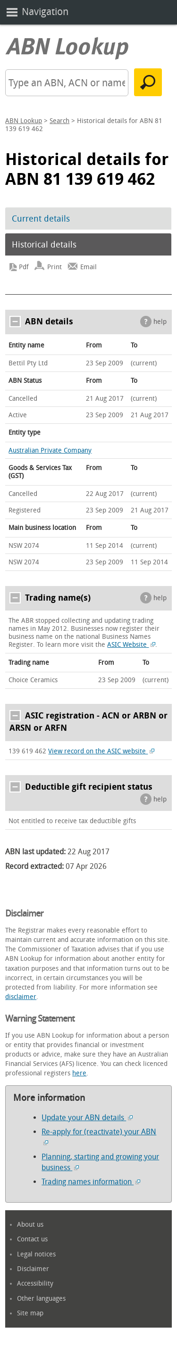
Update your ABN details (87, 1117)
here (79, 1073)
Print (54, 267)
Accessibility (35, 1284)
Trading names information (91, 1181)
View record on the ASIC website (101, 751)
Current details (41, 219)
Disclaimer (33, 1269)
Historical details (44, 244)
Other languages (41, 1299)
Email (88, 267)
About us (30, 1225)
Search (59, 121)
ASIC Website (131, 645)
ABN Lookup (23, 121)
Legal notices (36, 1254)
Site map (30, 1313)
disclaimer (20, 997)
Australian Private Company (50, 450)
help (160, 322)
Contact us (32, 1239)
